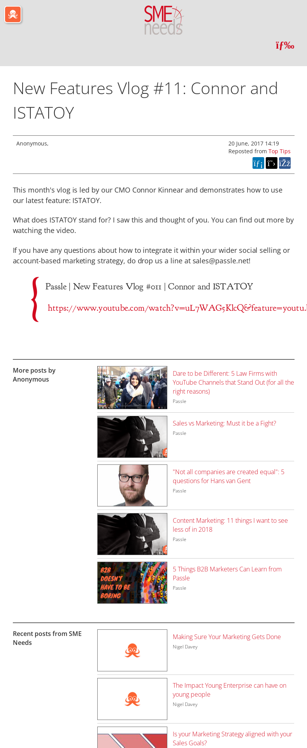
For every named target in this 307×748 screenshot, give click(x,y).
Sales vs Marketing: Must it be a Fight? (224, 423)
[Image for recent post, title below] (132, 650)
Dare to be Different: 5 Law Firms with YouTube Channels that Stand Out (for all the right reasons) (233, 382)
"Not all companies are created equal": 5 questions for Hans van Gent (228, 476)
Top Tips (279, 151)
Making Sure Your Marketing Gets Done (227, 636)
